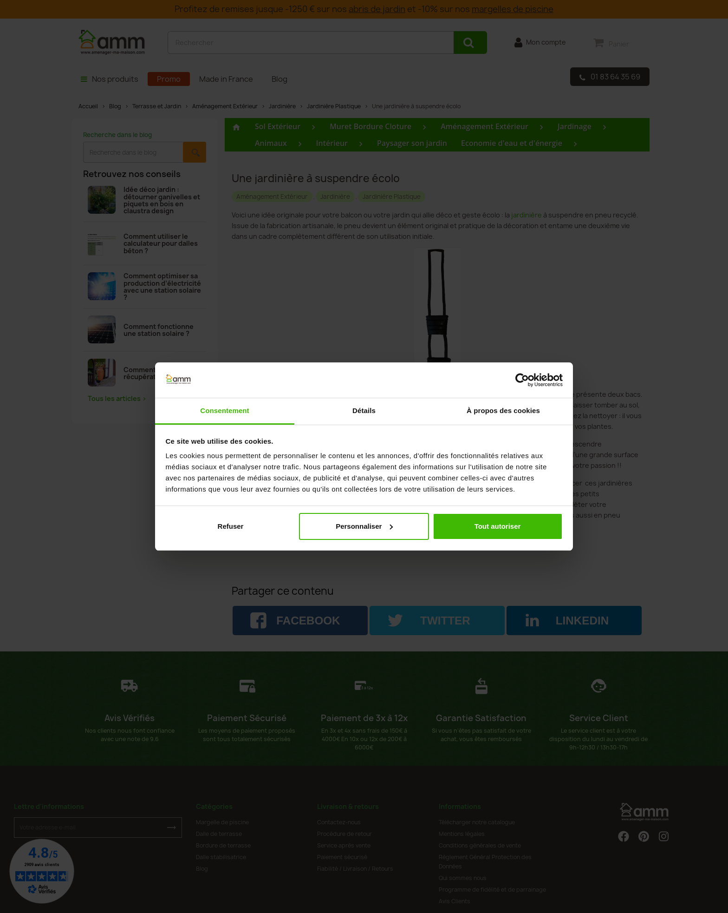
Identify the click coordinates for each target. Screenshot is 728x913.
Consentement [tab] (224, 410)
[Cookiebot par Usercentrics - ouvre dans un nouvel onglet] (522, 380)
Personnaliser (364, 526)
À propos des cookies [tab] (503, 410)
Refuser (231, 526)
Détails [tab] (364, 410)
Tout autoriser (497, 526)
